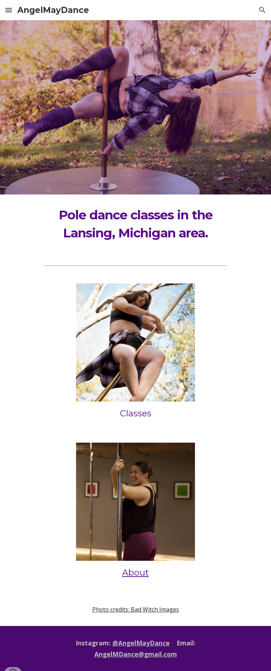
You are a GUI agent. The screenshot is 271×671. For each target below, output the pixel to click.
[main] (135, 224)
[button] (8, 10)
